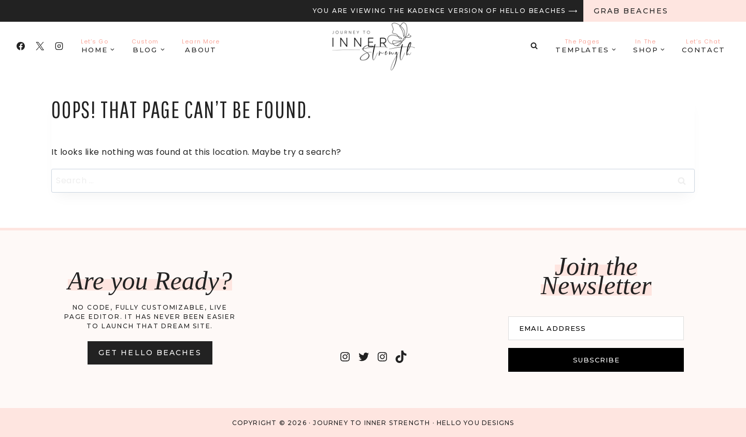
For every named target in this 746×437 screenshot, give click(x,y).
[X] (40, 46)
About (201, 45)
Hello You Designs (475, 422)
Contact (703, 45)
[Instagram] (59, 46)
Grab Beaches (631, 11)
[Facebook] (20, 46)
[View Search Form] (534, 46)
